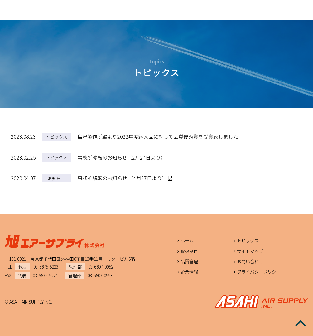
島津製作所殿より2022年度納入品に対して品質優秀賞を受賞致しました (157, 136)
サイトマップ (250, 251)
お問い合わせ (250, 261)
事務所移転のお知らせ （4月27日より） (124, 178)
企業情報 (189, 272)
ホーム (187, 240)
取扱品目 (189, 251)
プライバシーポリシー (259, 272)
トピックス (56, 137)
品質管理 (189, 261)
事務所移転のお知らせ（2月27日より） (121, 157)
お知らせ (56, 178)
